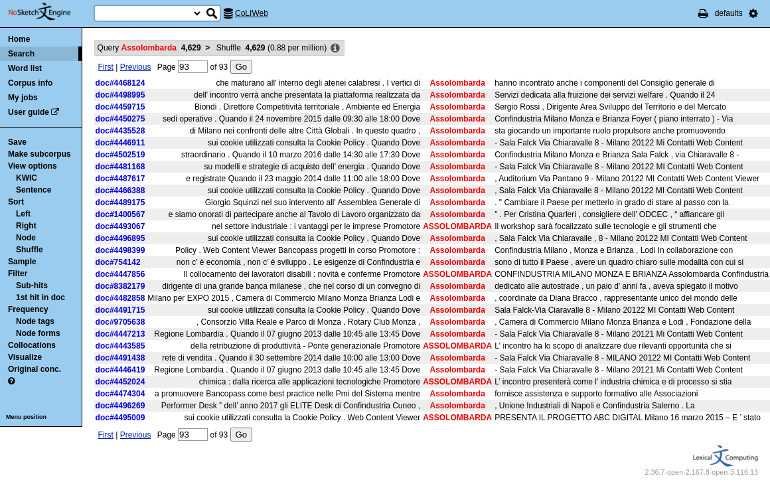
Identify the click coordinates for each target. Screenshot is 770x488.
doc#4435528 (120, 130)
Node (26, 237)
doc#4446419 (120, 369)
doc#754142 (118, 262)
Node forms (38, 333)
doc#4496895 (120, 238)
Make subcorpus (39, 154)
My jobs (23, 97)
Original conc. (34, 369)
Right (26, 225)
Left (23, 213)
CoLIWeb (251, 13)
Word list (25, 68)
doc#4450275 (120, 118)
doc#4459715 (120, 107)
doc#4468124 (120, 83)
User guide (28, 112)
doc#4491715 (120, 310)
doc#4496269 (120, 405)
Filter (17, 273)
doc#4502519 (120, 154)
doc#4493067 (120, 226)
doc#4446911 (120, 142)
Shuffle (29, 249)
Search (21, 53)
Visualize (25, 357)
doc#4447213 (120, 334)
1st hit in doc (40, 297)
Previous (135, 67)
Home (19, 39)
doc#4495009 (120, 417)
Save (17, 142)
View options (32, 166)
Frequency (28, 309)
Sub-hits (32, 285)
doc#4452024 (120, 381)
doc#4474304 (120, 393)
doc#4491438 (120, 358)
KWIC (26, 178)
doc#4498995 (120, 95)
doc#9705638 (120, 322)
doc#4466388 (120, 190)
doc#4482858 (120, 298)
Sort (16, 201)
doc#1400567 (120, 214)
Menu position (26, 417)
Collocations (32, 345)
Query (149, 47)
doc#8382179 (120, 286)
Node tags (35, 321)
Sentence (33, 190)
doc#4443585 (120, 346)
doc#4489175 (120, 202)
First (106, 67)
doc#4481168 (120, 166)
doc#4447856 (120, 274)
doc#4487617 (120, 178)
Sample (22, 261)
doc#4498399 (120, 250)
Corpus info (30, 83)
